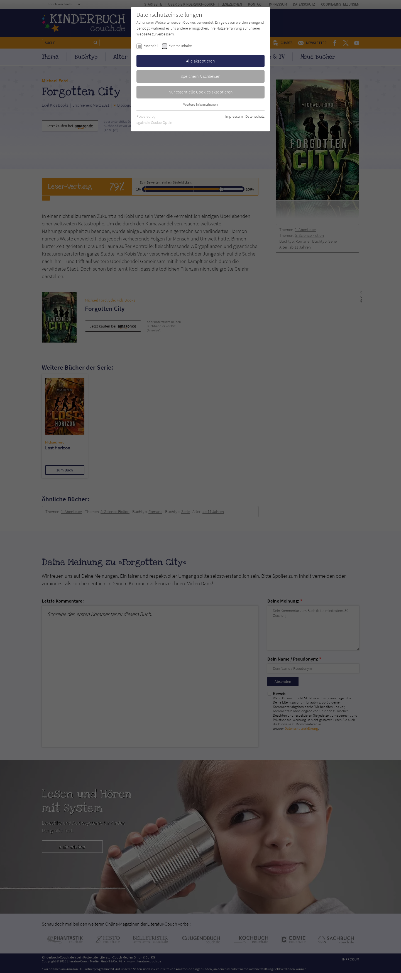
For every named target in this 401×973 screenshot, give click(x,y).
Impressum (234, 116)
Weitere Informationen (200, 104)
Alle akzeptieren (200, 61)
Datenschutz (255, 116)
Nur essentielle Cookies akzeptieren (200, 92)
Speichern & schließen (200, 76)
